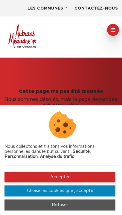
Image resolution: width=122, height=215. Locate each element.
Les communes (46, 8)
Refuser (60, 205)
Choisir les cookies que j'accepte (60, 191)
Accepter (60, 177)
